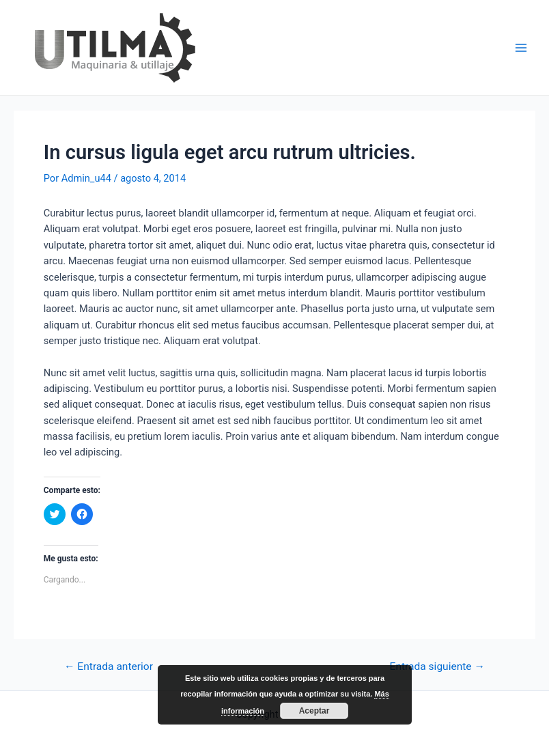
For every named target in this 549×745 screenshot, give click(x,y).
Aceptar (314, 711)
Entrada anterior (108, 667)
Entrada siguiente (437, 667)
